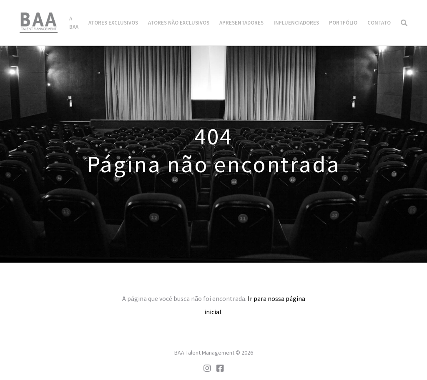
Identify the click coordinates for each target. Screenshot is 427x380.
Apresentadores (241, 22)
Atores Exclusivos (113, 22)
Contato (379, 22)
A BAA (73, 22)
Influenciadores (296, 22)
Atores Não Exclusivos (178, 22)
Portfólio (343, 22)
